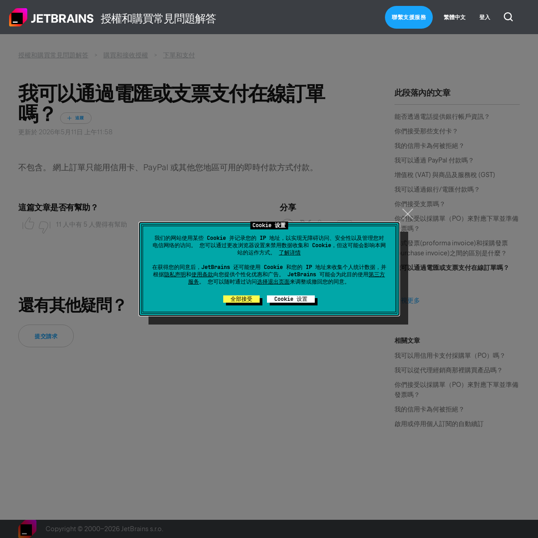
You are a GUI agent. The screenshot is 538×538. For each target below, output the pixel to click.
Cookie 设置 (290, 299)
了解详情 (290, 252)
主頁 (51, 17)
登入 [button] (484, 17)
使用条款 (202, 274)
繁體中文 (455, 17)
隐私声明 (175, 274)
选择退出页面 (273, 281)
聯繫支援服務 (409, 17)
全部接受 (241, 299)
